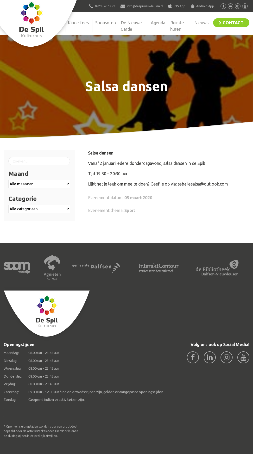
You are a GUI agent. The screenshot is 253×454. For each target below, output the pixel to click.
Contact (233, 22)
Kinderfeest (79, 22)
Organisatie (52, 22)
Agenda (158, 22)
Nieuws (201, 22)
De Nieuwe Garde (131, 25)
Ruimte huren (177, 25)
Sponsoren (105, 22)
